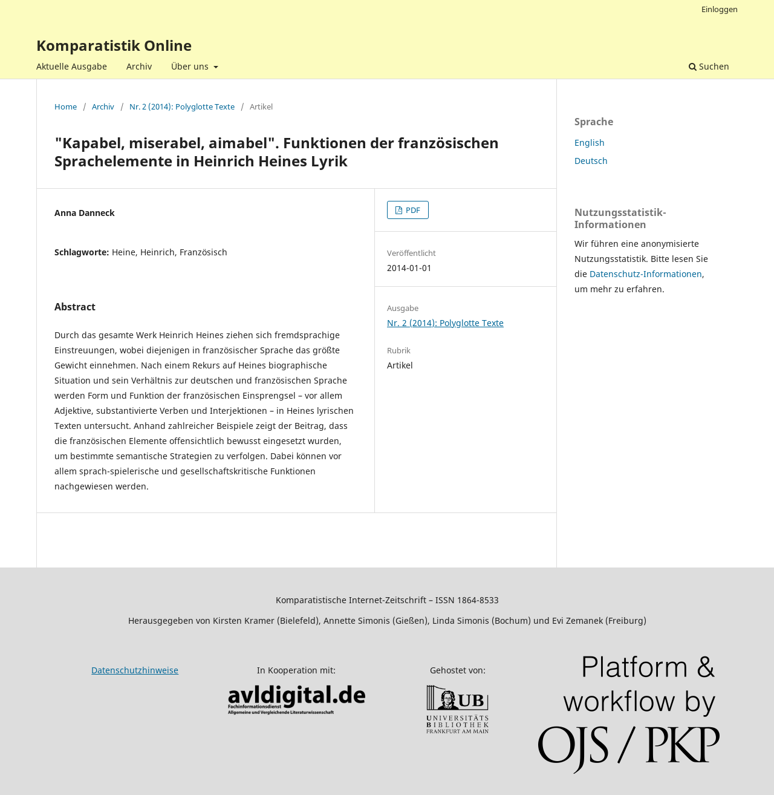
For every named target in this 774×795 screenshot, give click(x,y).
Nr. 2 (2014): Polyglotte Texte (182, 106)
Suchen (709, 66)
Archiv (139, 66)
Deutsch (591, 160)
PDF (412, 209)
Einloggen (719, 9)
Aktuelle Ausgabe (71, 66)
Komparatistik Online (114, 45)
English (589, 142)
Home (65, 106)
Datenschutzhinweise (134, 670)
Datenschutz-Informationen (646, 274)
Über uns (191, 66)
